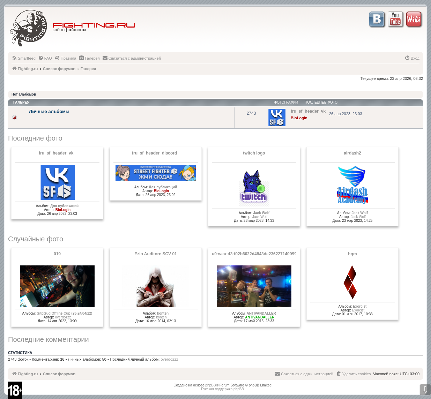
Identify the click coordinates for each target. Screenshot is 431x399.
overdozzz (63, 317)
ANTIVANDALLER (261, 313)
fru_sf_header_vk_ (57, 153)
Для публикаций (64, 206)
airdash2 (352, 153)
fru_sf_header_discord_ (155, 153)
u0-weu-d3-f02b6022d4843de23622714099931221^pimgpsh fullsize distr (283, 253)
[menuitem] (24, 58)
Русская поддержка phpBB (222, 389)
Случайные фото (35, 239)
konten (163, 313)
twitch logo (254, 153)
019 (57, 253)
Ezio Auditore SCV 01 (155, 253)
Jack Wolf (261, 213)
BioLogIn (299, 118)
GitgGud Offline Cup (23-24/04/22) (64, 313)
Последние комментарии (48, 339)
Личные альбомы (49, 111)
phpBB (211, 385)
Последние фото (35, 138)
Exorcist (359, 306)
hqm (352, 253)
